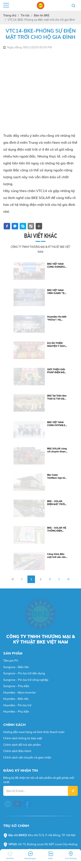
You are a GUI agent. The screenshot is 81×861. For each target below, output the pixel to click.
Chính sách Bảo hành (17, 545)
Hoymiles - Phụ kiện (16, 506)
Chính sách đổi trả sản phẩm (22, 539)
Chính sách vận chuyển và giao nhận (27, 552)
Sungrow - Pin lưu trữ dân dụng (24, 468)
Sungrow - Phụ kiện (16, 480)
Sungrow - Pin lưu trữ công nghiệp (25, 474)
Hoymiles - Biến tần (16, 493)
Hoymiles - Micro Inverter (19, 487)
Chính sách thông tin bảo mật (22, 533)
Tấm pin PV (10, 455)
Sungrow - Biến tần (16, 461)
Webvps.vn (10, 785)
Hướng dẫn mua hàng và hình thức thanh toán (34, 526)
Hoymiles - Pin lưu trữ (17, 499)
